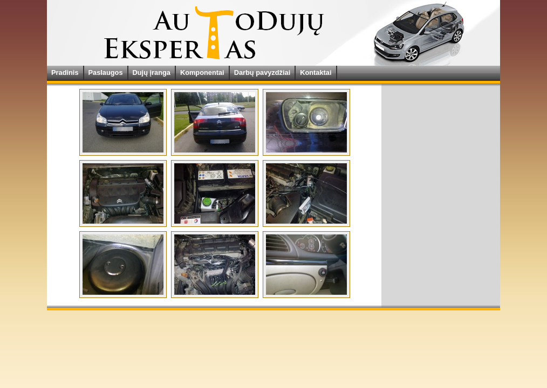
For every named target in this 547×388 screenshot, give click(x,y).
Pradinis (65, 72)
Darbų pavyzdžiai (262, 72)
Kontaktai (315, 72)
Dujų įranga (151, 72)
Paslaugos (105, 72)
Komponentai (202, 72)
